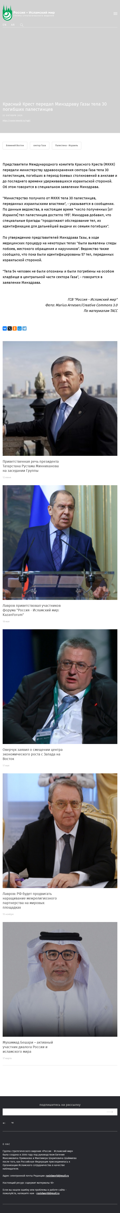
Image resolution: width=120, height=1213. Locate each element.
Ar (13, 24)
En (5, 24)
